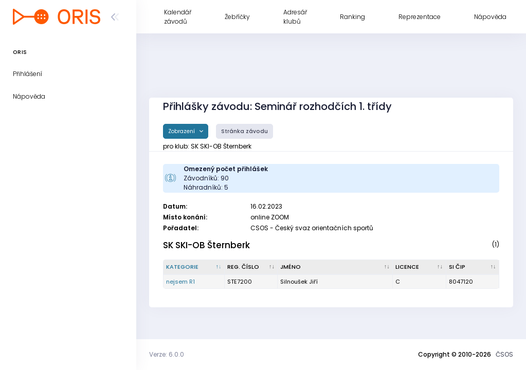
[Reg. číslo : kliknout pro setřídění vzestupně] (251, 267)
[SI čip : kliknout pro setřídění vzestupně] (472, 267)
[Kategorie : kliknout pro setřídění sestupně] (194, 267)
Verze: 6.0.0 (166, 354)
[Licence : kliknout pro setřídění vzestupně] (419, 267)
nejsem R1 (180, 282)
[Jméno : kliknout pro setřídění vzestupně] (335, 267)
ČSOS (504, 354)
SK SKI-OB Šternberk (206, 245)
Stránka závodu (244, 131)
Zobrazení (182, 131)
